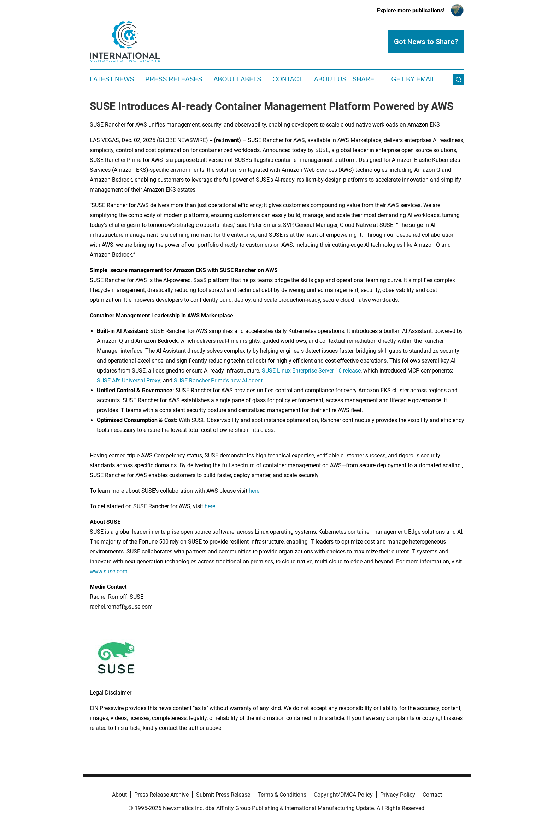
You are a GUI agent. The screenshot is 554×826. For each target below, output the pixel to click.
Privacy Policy (397, 794)
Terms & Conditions (282, 794)
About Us (330, 79)
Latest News (112, 79)
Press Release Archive (161, 794)
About (119, 794)
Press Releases (173, 79)
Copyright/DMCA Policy (343, 794)
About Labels (237, 79)
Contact (287, 79)
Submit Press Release (223, 794)
